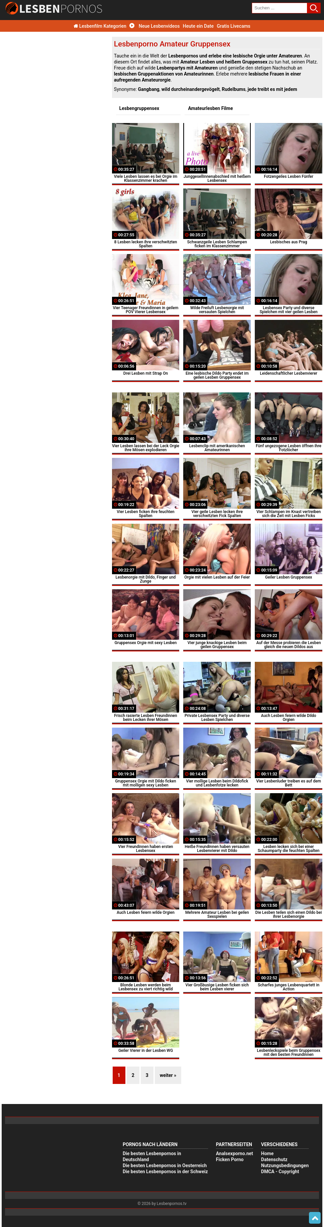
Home (267, 1153)
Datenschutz (274, 1159)
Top (314, 1218)
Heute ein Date (198, 26)
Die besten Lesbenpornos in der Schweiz (165, 1171)
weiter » (168, 1075)
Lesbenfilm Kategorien (100, 26)
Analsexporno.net (234, 1153)
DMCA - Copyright (280, 1171)
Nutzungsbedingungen (285, 1165)
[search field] (279, 8)
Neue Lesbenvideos (154, 26)
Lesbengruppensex (139, 108)
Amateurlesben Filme (210, 108)
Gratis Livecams (233, 26)
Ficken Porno (230, 1159)
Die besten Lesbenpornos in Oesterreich (165, 1165)
